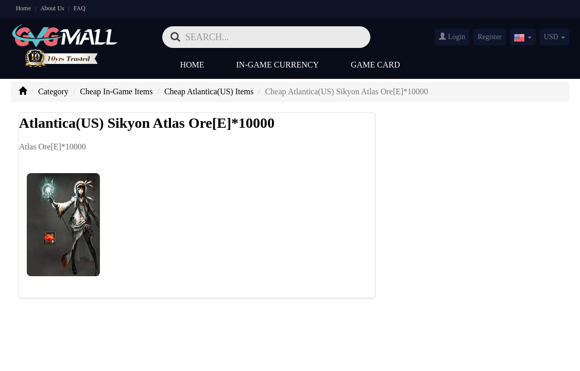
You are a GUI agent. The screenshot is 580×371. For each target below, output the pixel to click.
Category (53, 91)
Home (23, 8)
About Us (52, 8)
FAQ (80, 8)
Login (452, 36)
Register (489, 37)
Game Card (375, 64)
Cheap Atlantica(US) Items (208, 91)
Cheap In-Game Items (116, 91)
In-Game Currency (277, 64)
